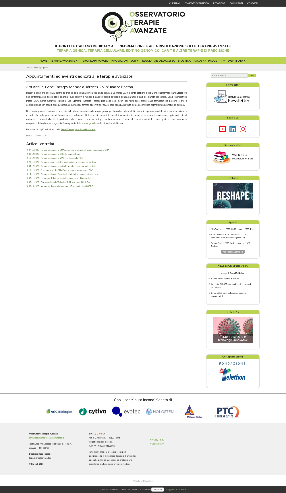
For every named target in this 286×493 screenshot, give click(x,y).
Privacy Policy (157, 440)
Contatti (252, 3)
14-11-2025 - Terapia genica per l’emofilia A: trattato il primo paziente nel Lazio (63, 174)
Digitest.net (148, 481)
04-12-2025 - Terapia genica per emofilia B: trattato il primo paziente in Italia (62, 166)
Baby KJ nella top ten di (225, 279)
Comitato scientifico (196, 3)
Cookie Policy (157, 444)
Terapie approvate (94, 60)
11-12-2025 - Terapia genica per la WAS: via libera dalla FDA (56, 158)
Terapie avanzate (64, 60)
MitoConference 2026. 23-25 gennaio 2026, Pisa (232, 229)
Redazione (219, 3)
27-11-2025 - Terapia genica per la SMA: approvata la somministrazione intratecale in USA (69, 150)
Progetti (216, 60)
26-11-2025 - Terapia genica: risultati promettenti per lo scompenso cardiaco (62, 162)
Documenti (236, 3)
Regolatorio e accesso (158, 60)
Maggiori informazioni (175, 489)
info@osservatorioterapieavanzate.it (46, 438)
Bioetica (184, 60)
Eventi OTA (237, 60)
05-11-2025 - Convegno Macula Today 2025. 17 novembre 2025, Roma (60, 182)
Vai (252, 75)
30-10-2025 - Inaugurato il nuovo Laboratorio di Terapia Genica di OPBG (61, 186)
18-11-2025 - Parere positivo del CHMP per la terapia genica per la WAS (61, 170)
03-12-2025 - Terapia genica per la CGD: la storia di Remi (54, 154)
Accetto (158, 489)
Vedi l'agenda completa (233, 252)
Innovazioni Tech (124, 60)
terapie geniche (89, 123)
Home (43, 60)
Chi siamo (174, 3)
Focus (199, 60)
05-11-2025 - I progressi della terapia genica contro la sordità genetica (60, 178)
